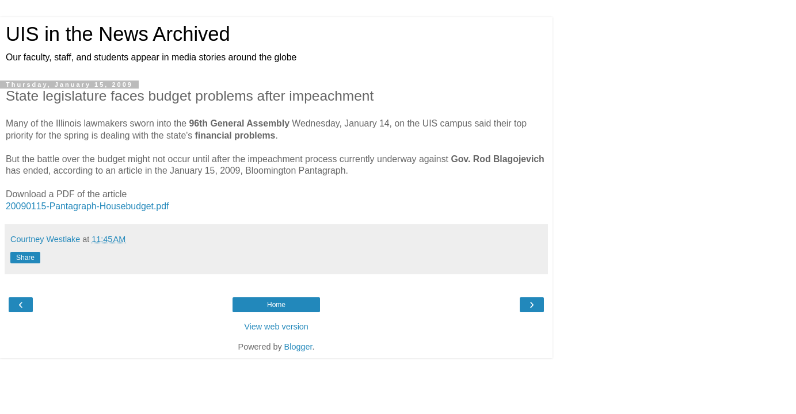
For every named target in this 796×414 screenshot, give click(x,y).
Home (276, 305)
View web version (276, 326)
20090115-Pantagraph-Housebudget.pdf (87, 206)
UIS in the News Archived (118, 34)
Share (25, 258)
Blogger (298, 346)
